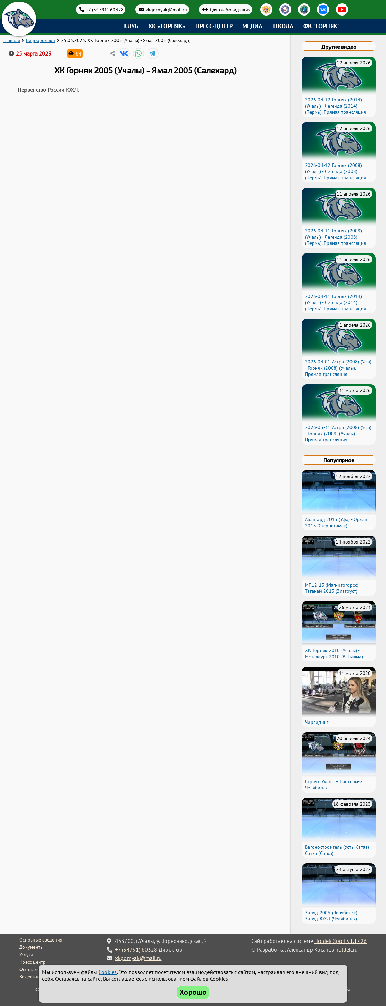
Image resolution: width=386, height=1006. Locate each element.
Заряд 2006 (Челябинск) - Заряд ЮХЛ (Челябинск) (332, 915)
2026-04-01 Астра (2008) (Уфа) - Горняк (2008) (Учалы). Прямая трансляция (338, 368)
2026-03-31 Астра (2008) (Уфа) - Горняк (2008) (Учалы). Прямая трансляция (338, 433)
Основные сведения (40, 939)
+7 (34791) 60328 (105, 9)
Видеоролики (40, 40)
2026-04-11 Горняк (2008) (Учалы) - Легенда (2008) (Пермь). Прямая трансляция (335, 237)
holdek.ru (346, 949)
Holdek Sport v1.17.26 (340, 940)
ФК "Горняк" (321, 26)
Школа (282, 26)
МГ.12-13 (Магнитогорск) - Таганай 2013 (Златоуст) (333, 588)
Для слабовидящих (230, 9)
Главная (11, 40)
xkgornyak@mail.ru (166, 9)
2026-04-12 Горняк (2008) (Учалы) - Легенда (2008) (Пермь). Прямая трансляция (335, 171)
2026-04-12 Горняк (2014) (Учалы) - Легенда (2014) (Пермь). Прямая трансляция (335, 106)
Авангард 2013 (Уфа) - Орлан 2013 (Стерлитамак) (336, 522)
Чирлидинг (316, 722)
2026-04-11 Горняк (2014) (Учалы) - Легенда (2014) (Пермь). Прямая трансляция (335, 302)
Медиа (252, 26)
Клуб (130, 26)
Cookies (108, 971)
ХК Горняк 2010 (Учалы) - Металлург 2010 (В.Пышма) (334, 653)
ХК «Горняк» (166, 26)
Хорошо (193, 992)
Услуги (26, 954)
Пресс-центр (214, 26)
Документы (31, 947)
